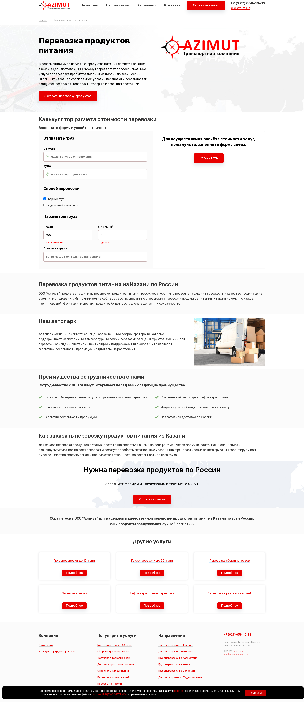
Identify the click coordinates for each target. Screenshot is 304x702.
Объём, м (105, 227)
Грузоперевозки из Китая (174, 664)
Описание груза (55, 248)
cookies (178, 690)
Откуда (49, 148)
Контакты (172, 8)
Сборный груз (55, 199)
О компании (146, 8)
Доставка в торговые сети (113, 657)
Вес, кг (48, 227)
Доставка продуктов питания (115, 664)
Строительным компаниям (113, 670)
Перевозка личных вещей (113, 677)
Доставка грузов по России (175, 651)
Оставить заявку (206, 8)
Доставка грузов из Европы (175, 645)
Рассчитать (209, 158)
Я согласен (256, 692)
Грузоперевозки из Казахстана (177, 657)
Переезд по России (109, 683)
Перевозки (89, 8)
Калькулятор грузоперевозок (57, 651)
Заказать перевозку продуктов (68, 96)
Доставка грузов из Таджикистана (180, 677)
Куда (47, 166)
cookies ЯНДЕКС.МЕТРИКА (109, 694)
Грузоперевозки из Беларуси (176, 670)
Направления (117, 8)
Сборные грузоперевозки (113, 651)
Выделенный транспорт (62, 205)
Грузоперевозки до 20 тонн (114, 645)
